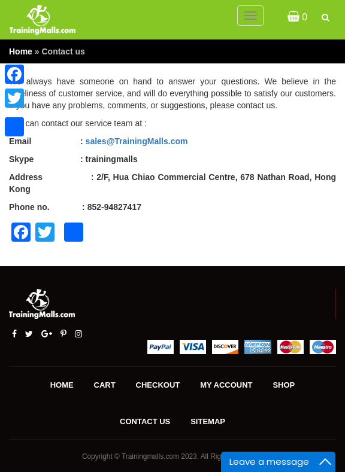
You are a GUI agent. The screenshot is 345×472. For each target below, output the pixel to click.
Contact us (145, 421)
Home (20, 51)
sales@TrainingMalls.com (137, 141)
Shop (284, 384)
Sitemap (207, 421)
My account (226, 384)
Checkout (158, 384)
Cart (105, 384)
